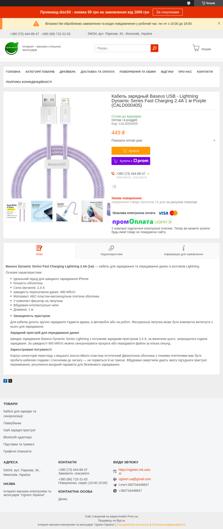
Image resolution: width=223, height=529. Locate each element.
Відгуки (167, 71)
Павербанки (12, 423)
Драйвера (68, 71)
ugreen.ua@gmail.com (135, 479)
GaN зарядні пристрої (19, 430)
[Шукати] (154, 48)
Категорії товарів (40, 71)
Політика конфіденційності (29, 82)
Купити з (134, 161)
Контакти (205, 71)
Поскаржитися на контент (133, 524)
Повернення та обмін (138, 71)
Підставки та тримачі (18, 444)
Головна (13, 71)
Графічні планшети (17, 451)
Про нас (185, 71)
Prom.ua (133, 516)
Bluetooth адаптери (17, 437)
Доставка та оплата (98, 71)
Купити (134, 151)
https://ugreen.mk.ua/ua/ (134, 471)
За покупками (167, 12)
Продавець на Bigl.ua (111, 520)
